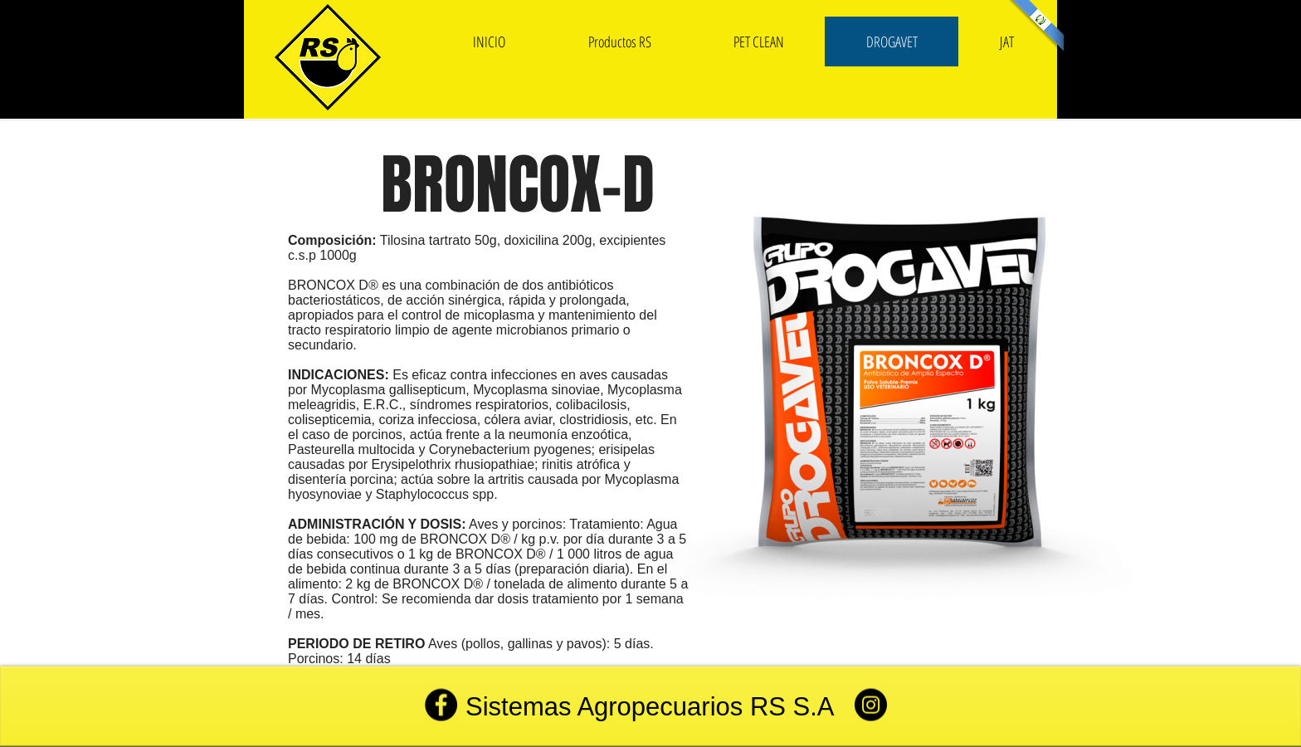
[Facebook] (441, 705)
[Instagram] (871, 705)
